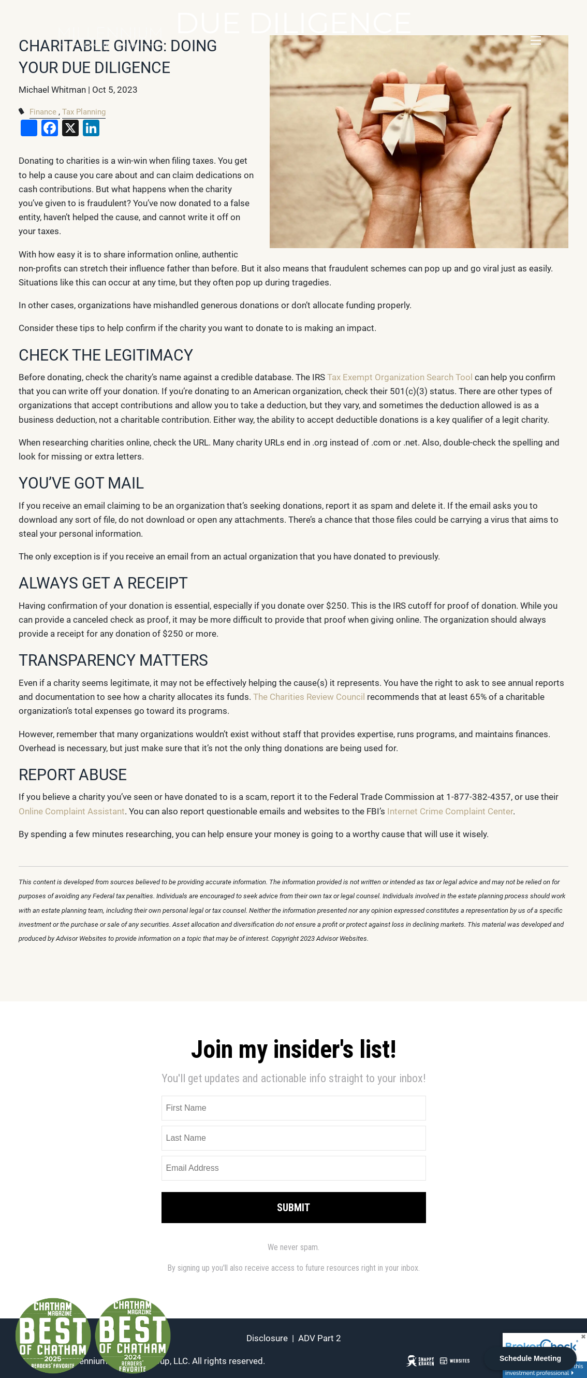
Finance (43, 112)
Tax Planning (84, 112)
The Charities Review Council (309, 697)
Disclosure (267, 1338)
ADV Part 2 (319, 1338)
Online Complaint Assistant (72, 811)
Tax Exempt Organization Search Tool (401, 377)
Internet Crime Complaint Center (450, 811)
